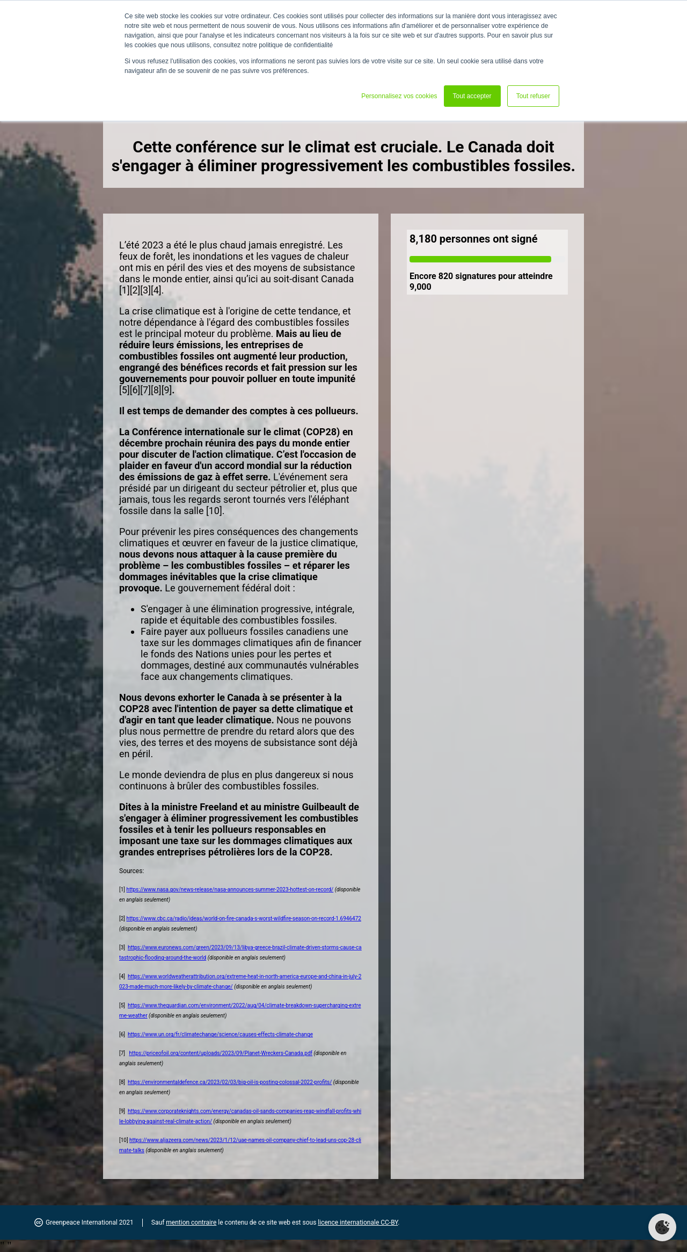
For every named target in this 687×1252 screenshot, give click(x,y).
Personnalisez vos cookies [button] (399, 96)
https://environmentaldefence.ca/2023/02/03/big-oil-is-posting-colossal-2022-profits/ (230, 1082)
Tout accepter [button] (472, 96)
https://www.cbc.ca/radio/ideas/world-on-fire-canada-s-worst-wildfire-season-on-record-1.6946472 (243, 918)
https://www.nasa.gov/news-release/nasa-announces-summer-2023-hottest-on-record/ (229, 889)
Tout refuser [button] (533, 96)
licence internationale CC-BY (358, 1222)
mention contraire (191, 1222)
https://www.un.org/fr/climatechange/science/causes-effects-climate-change (220, 1034)
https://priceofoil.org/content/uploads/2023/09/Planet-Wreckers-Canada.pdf (220, 1053)
